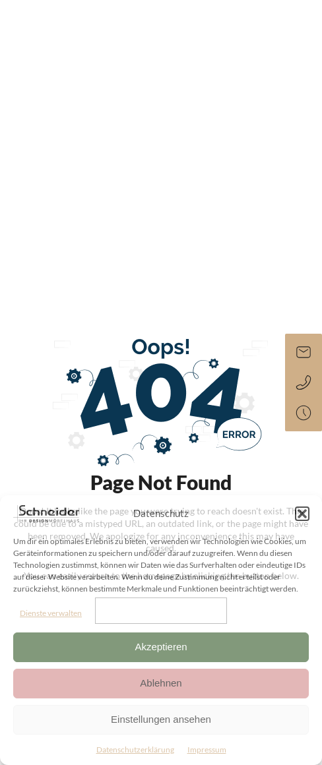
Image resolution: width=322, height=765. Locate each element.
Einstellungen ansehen (161, 719)
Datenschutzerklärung (135, 749)
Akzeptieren (161, 646)
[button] (302, 513)
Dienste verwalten (51, 613)
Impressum (206, 749)
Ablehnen (160, 682)
